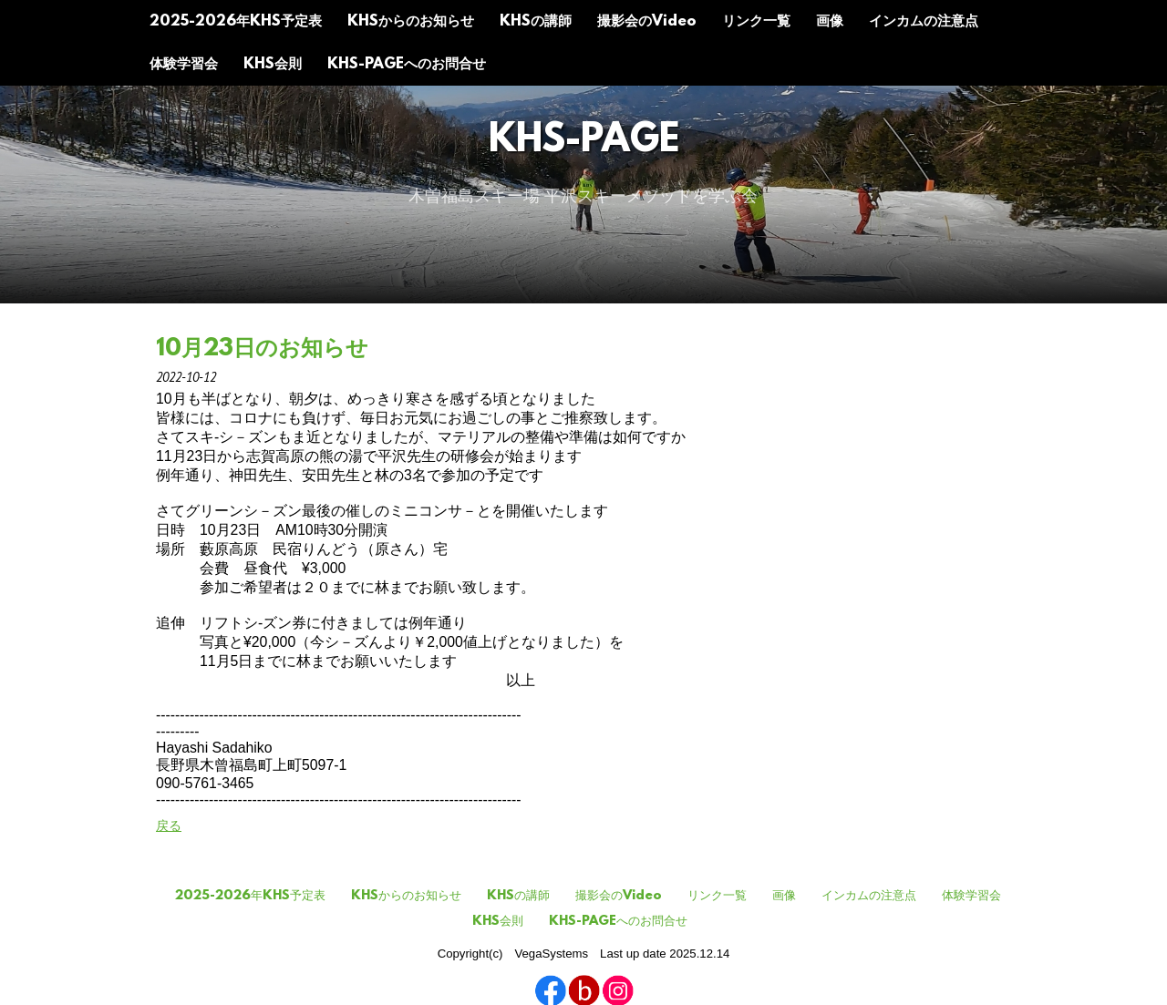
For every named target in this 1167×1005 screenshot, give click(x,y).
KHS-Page (584, 141)
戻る (168, 825)
